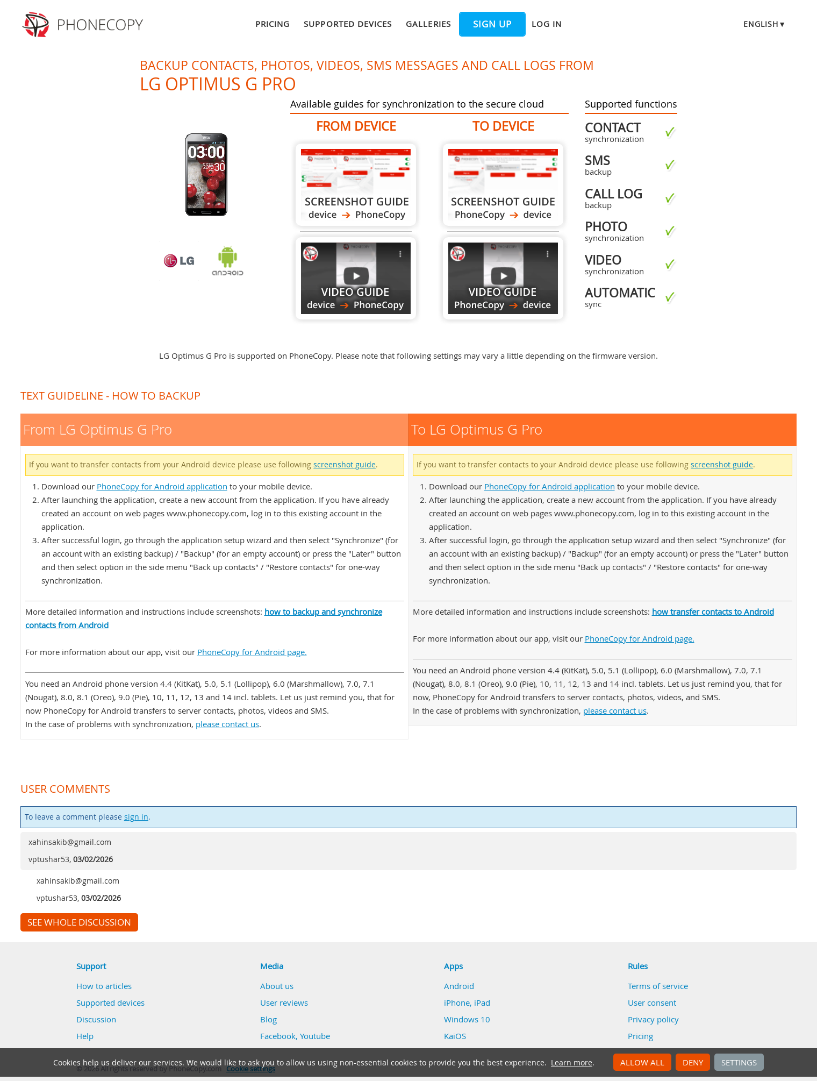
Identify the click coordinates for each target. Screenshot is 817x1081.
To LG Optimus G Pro (503, 185)
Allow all (642, 1062)
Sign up (492, 24)
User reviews (284, 1002)
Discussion (96, 1019)
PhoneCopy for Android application (162, 486)
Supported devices (348, 23)
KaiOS (455, 1035)
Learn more (571, 1063)
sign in (136, 817)
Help (85, 1035)
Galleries (428, 23)
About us (276, 985)
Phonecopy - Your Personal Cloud (84, 25)
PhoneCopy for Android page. (252, 651)
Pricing (272, 23)
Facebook (278, 1035)
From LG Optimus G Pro (356, 185)
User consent (652, 1002)
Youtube (315, 1035)
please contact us (227, 724)
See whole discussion (79, 922)
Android (459, 985)
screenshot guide (344, 465)
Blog (268, 1019)
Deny (693, 1062)
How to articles (104, 985)
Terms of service (658, 985)
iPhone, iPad (467, 1002)
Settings (739, 1062)
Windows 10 (467, 1019)
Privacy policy (653, 1019)
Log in (547, 23)
